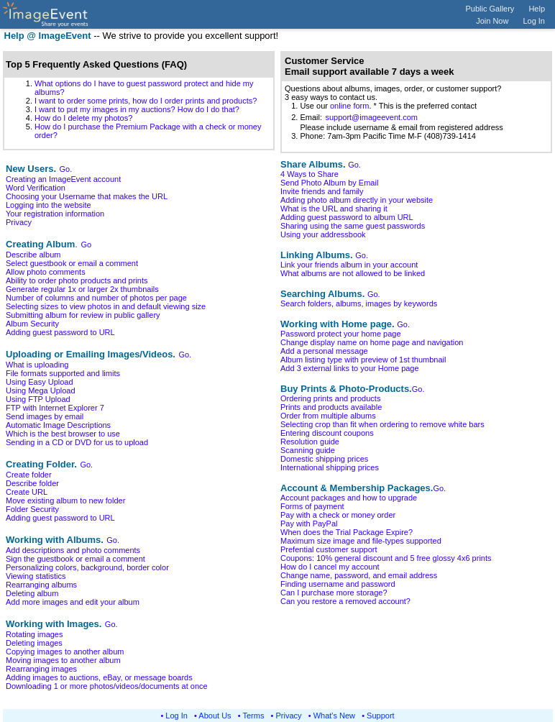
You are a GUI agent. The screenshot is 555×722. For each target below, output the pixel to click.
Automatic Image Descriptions (58, 425)
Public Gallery (490, 8)
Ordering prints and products (330, 398)
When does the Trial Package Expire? (346, 532)
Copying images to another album (65, 651)
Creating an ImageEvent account (63, 179)
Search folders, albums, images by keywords (358, 303)
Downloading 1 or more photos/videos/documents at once (107, 686)
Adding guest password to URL (60, 332)
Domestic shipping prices (324, 458)
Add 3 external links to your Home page (349, 368)
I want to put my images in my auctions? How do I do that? (137, 109)
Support (381, 715)
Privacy (19, 222)
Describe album (33, 254)
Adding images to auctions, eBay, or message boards (99, 677)
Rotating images (34, 634)
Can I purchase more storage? (333, 592)
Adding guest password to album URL (346, 217)
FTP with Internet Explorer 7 (55, 407)
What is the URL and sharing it (333, 208)
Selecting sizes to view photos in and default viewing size (106, 306)
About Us (214, 715)
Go (86, 244)
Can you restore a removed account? (345, 601)
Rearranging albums (41, 584)
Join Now (492, 21)
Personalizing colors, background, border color (87, 567)
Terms (254, 715)
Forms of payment (312, 506)
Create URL (26, 492)
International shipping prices (329, 467)
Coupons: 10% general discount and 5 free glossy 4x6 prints (386, 558)
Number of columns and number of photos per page (96, 297)
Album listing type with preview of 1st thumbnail (363, 359)
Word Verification (35, 187)
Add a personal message (324, 351)
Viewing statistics (36, 576)
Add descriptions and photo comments (73, 550)
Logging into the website (48, 205)
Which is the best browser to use (63, 433)
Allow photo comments (46, 272)
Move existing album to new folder (65, 500)
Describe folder (32, 483)
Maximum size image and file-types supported (360, 540)
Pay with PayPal (308, 523)
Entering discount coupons (327, 433)
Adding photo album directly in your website (356, 200)
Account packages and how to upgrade (348, 497)
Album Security (32, 323)
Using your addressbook (323, 234)
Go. (66, 169)
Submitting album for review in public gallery (83, 315)
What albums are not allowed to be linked (352, 273)
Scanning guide (307, 450)
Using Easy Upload (39, 382)
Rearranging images (41, 668)
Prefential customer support (328, 549)
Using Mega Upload (40, 390)
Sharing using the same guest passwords (352, 225)
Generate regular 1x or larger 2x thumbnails (82, 289)
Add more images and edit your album (72, 602)
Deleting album (32, 593)
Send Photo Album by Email (329, 182)
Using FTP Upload (38, 399)
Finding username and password (337, 584)
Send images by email (44, 416)
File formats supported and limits (63, 373)
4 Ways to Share (309, 174)
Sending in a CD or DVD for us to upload (77, 442)
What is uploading (37, 364)
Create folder (29, 474)
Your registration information (55, 213)
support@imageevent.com (371, 117)
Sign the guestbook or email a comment (75, 558)
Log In (534, 21)
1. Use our (307, 105)
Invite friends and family (322, 191)
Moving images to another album (63, 660)
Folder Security (32, 509)
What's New (334, 715)
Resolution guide (309, 441)
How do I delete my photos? (83, 118)
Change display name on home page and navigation (371, 342)
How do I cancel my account (330, 566)
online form (349, 105)
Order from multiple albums (328, 415)
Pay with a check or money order (337, 515)
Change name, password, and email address (358, 575)
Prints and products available (331, 407)
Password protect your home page (340, 333)
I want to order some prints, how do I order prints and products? (146, 100)
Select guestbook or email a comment (72, 263)
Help (536, 8)
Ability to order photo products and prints (77, 280)
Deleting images (34, 643)
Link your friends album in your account (349, 264)
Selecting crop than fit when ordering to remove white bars (382, 424)
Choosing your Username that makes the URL (87, 196)
